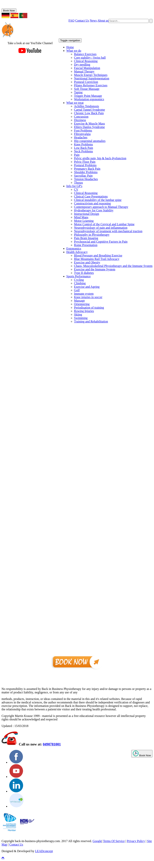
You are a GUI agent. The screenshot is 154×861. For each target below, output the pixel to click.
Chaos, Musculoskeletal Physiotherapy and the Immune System (113, 266)
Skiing (78, 314)
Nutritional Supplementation (91, 78)
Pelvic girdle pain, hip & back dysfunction (100, 158)
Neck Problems (83, 151)
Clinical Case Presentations (91, 196)
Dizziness (80, 120)
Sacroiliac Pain (83, 175)
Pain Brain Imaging (86, 238)
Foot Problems (83, 130)
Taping (78, 92)
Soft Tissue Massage (87, 88)
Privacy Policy (136, 841)
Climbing (80, 283)
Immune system (84, 293)
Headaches (80, 137)
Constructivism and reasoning (92, 203)
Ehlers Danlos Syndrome (89, 127)
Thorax (78, 182)
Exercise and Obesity (87, 262)
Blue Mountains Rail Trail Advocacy (97, 259)
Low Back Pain (83, 147)
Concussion (81, 116)
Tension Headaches (86, 179)
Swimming (81, 318)
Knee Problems (83, 144)
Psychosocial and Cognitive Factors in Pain (101, 241)
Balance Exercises (85, 54)
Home (70, 47)
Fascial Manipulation (87, 68)
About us (103, 20)
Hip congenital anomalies (90, 141)
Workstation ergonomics (89, 99)
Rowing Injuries (84, 311)
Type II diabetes (84, 272)
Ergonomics (73, 248)
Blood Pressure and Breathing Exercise (98, 255)
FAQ (71, 20)
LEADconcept (44, 851)
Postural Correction (86, 82)
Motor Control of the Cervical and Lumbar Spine (104, 224)
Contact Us (82, 20)
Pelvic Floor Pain (84, 161)
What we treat (75, 102)
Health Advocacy (77, 252)
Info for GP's (74, 186)
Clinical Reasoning (86, 61)
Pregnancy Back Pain (87, 168)
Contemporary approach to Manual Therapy (101, 206)
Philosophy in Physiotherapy (92, 234)
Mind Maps (81, 217)
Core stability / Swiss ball (90, 57)
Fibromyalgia (82, 134)
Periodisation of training (89, 307)
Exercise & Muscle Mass (89, 123)
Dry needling (82, 64)
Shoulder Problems (86, 172)
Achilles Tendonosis (86, 106)
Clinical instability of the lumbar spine (98, 200)
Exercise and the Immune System (94, 269)
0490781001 (14, 6)
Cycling (79, 279)
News (93, 20)
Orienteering (82, 304)
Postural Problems (85, 165)
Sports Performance (78, 276)
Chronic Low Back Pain (89, 113)
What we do (73, 50)
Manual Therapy (84, 71)
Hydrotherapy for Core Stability (94, 210)
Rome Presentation (85, 245)
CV (76, 189)
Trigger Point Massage (88, 95)
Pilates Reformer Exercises (90, 85)
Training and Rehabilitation (91, 321)
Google (97, 841)
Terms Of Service (114, 841)
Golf (77, 290)
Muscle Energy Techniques (90, 75)
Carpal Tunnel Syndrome (89, 109)
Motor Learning (84, 220)
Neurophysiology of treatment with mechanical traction (108, 231)
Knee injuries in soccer (88, 297)
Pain (77, 154)
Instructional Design (86, 213)
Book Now (9, 10)
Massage (79, 300)
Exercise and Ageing (87, 286)
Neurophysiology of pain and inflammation (100, 227)
